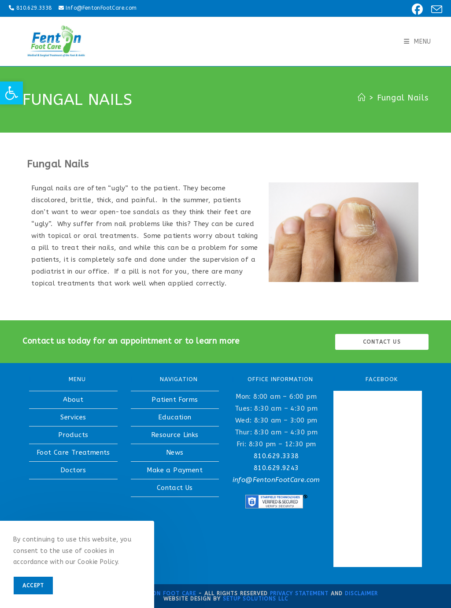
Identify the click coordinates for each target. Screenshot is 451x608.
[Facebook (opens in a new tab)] (416, 9)
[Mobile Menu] (417, 41)
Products (73, 435)
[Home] (362, 98)
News (175, 452)
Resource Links (175, 435)
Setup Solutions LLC (255, 599)
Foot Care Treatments (73, 452)
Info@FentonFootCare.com (101, 8)
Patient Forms (175, 400)
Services (73, 417)
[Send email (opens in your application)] (434, 9)
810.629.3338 (34, 8)
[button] (11, 93)
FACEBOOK (382, 379)
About (73, 400)
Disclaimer (361, 593)
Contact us (382, 342)
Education (175, 417)
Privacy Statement (299, 593)
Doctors (73, 470)
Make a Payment (175, 470)
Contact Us (175, 488)
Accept (33, 585)
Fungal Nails (403, 98)
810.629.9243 (276, 468)
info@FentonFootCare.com (276, 480)
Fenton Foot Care (167, 593)
